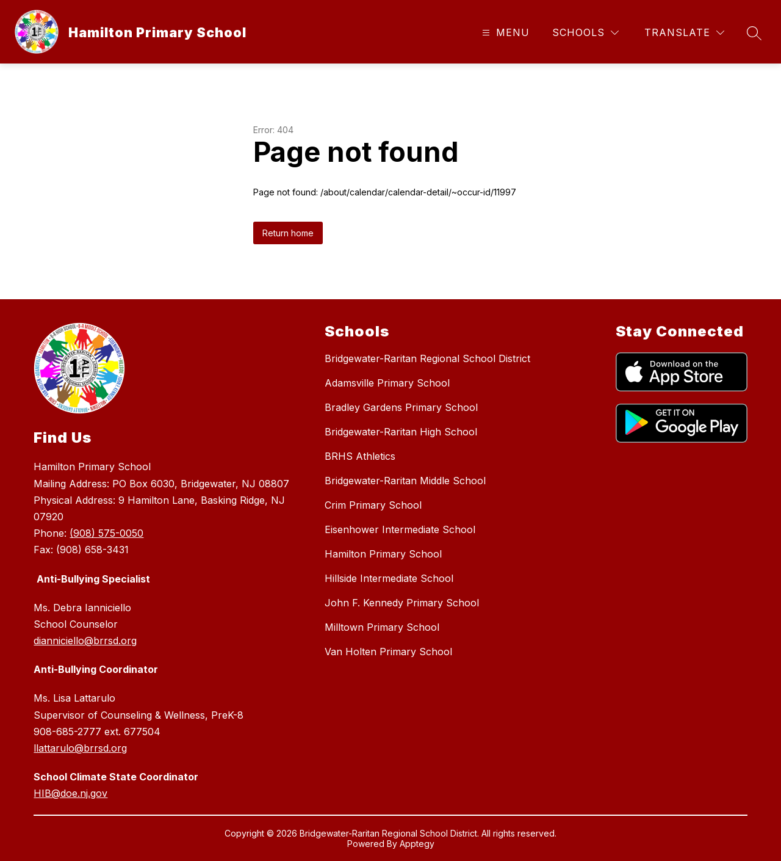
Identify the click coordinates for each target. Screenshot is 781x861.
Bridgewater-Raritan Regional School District (427, 358)
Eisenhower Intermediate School (400, 529)
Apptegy (417, 843)
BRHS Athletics (360, 456)
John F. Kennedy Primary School (402, 603)
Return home (288, 233)
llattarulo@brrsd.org (80, 748)
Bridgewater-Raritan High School (401, 432)
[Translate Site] (684, 32)
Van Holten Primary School (388, 651)
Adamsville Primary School (387, 383)
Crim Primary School (373, 505)
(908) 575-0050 (106, 533)
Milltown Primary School (382, 627)
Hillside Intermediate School (389, 578)
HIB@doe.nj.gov (70, 793)
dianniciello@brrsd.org (85, 640)
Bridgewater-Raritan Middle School (405, 480)
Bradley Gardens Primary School (401, 407)
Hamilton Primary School (383, 554)
